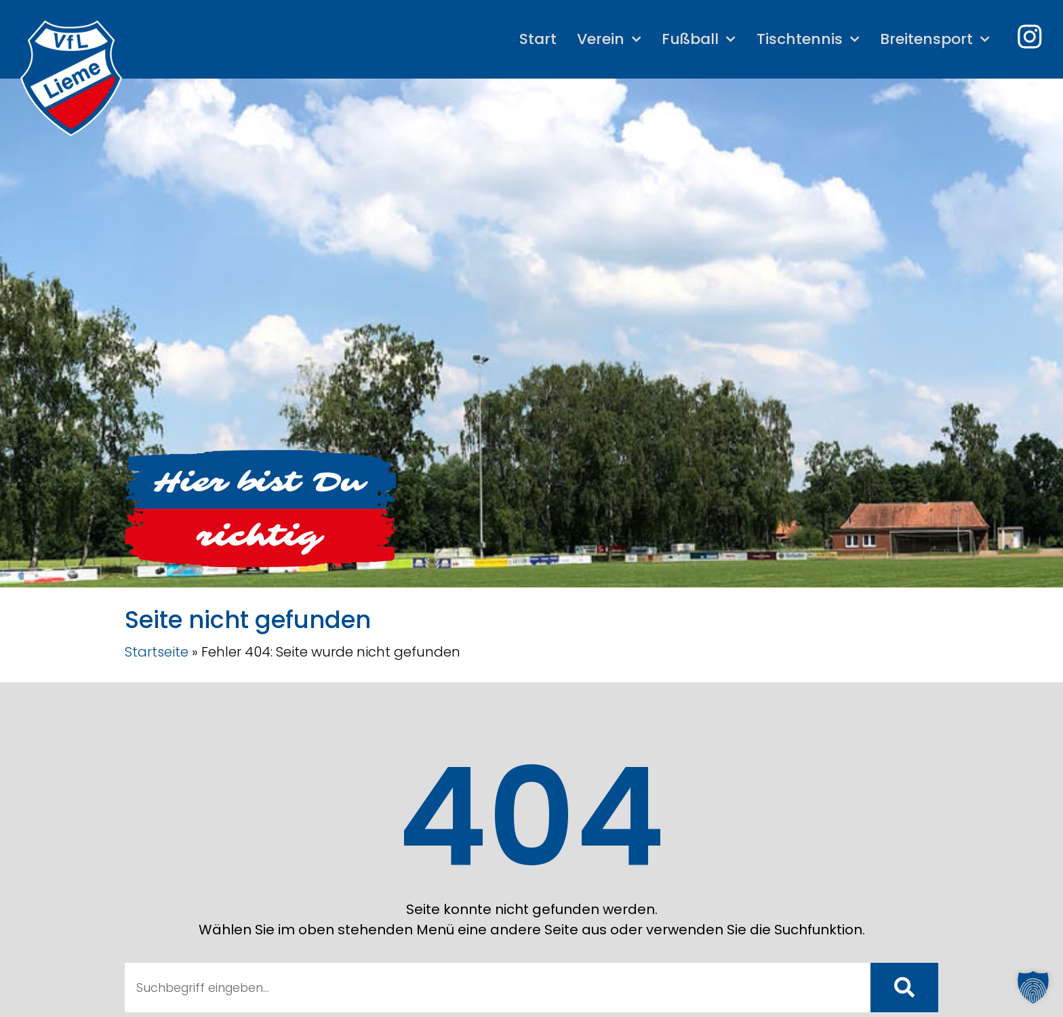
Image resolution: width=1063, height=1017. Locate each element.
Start (536, 38)
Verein (607, 39)
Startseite (156, 651)
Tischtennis (806, 39)
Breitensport (933, 39)
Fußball (697, 39)
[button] (1033, 987)
